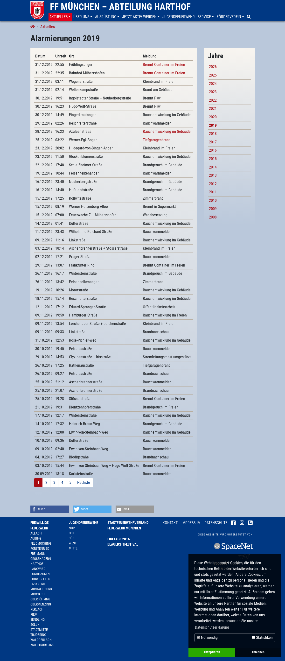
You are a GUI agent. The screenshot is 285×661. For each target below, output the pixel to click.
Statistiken (262, 637)
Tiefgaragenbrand (157, 140)
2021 (213, 108)
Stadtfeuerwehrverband (127, 522)
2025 (213, 75)
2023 (213, 92)
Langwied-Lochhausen (40, 571)
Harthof (36, 564)
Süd (71, 538)
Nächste (83, 482)
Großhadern (40, 559)
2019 (213, 125)
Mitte (73, 548)
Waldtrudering (42, 645)
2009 (213, 208)
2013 (213, 175)
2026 (213, 66)
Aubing (35, 538)
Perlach (36, 609)
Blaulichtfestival (122, 544)
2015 (213, 158)
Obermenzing (40, 604)
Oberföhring (40, 599)
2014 (213, 167)
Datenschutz (215, 522)
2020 (213, 117)
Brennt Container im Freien (164, 64)
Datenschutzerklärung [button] (212, 627)
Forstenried (39, 548)
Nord (72, 528)
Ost (71, 533)
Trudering (38, 635)
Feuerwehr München (124, 528)
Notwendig (207, 637)
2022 (213, 100)
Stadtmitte (39, 630)
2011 (213, 192)
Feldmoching (40, 543)
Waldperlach (41, 640)
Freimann (37, 554)
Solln (35, 624)
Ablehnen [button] (257, 652)
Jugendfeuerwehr (83, 522)
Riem (33, 614)
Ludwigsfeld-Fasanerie (40, 581)
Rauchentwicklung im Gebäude (167, 131)
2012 (213, 184)
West (72, 543)
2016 (213, 150)
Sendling (37, 619)
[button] (60, 17)
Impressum (191, 522)
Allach (36, 533)
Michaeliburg (41, 589)
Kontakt (170, 522)
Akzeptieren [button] (211, 652)
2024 (213, 83)
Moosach (37, 594)
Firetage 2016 (118, 539)
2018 (213, 133)
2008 (213, 217)
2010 (213, 200)
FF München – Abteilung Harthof (120, 6)
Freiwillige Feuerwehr (39, 525)
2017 (213, 142)
